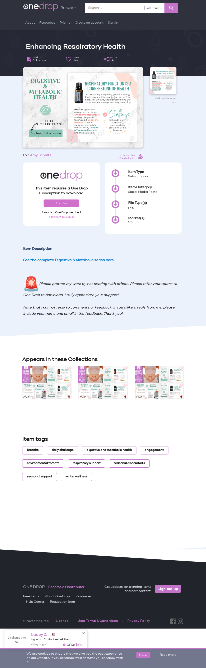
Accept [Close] (143, 655)
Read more (168, 655)
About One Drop (57, 596)
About (30, 22)
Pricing (65, 22)
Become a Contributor (66, 587)
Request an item (62, 601)
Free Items (31, 596)
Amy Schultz (41, 155)
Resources (47, 22)
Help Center (35, 601)
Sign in (113, 22)
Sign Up (61, 203)
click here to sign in (61, 217)
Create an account (89, 22)
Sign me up (168, 589)
